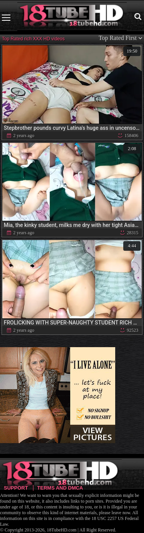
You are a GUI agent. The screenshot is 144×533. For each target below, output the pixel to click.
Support (16, 488)
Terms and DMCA (60, 488)
